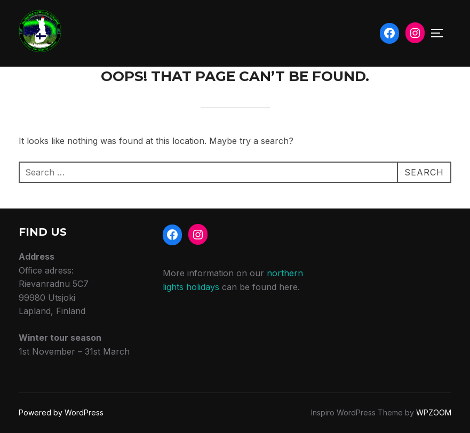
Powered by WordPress (61, 412)
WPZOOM (433, 412)
